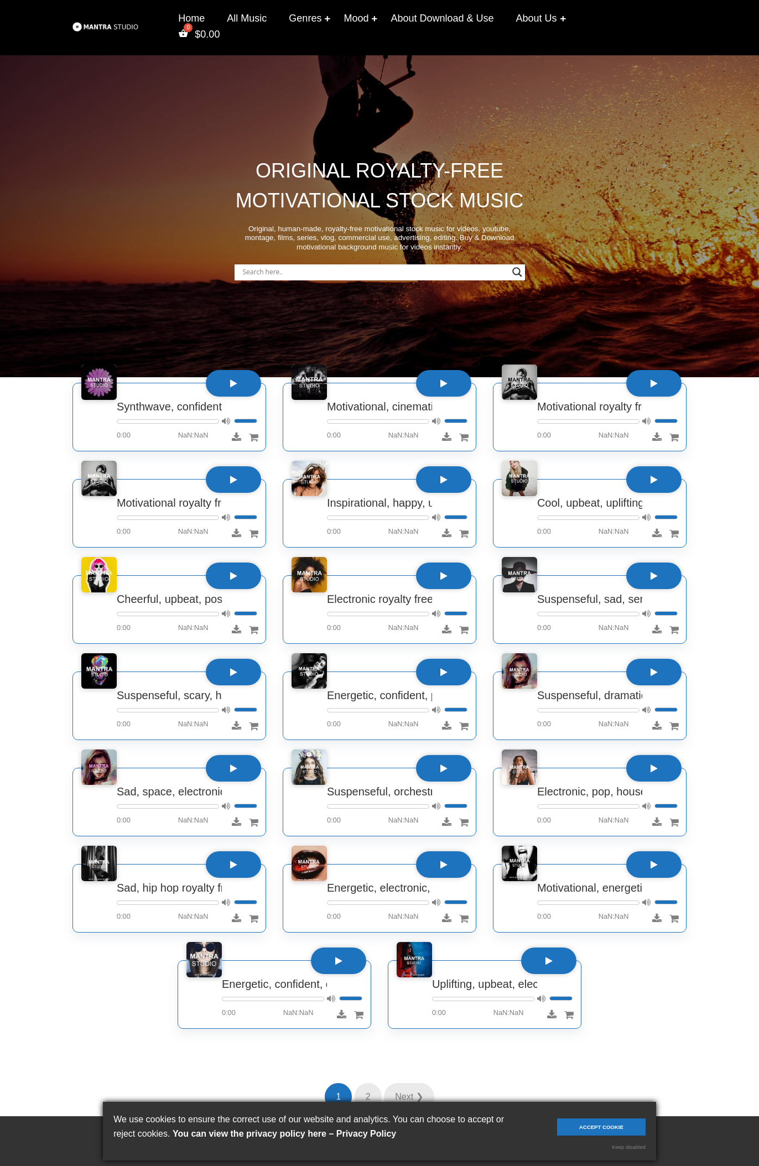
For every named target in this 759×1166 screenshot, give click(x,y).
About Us (536, 18)
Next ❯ (409, 1096)
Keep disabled (629, 1147)
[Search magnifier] (517, 272)
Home (191, 18)
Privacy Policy (366, 1133)
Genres (305, 18)
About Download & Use (442, 18)
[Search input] (375, 272)
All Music (247, 18)
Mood (356, 18)
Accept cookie (601, 1127)
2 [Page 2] (368, 1096)
